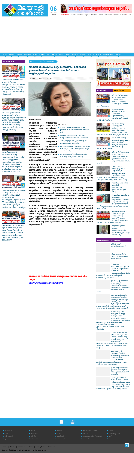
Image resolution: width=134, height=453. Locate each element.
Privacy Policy (40, 447)
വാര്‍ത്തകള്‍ (9, 431)
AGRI (35, 54)
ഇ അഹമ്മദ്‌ (113, 439)
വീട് (110, 436)
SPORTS (75, 54)
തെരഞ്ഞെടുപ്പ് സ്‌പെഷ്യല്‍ (92, 436)
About (12, 447)
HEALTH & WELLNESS (55, 54)
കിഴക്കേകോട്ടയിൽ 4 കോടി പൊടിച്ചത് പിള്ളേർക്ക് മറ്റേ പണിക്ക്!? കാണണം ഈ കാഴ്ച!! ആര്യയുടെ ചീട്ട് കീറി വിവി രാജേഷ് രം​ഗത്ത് (112, 217)
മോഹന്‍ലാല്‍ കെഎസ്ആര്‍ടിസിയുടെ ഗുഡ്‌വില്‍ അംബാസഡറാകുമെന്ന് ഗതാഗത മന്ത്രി (74, 130)
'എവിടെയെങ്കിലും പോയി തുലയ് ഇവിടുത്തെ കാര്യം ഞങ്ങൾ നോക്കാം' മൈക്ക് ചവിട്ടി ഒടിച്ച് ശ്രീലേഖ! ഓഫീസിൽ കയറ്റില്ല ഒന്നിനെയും (112, 129)
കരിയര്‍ (7, 434)
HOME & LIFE (108, 54)
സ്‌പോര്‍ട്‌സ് (35, 439)
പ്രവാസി (86, 439)
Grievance (51, 447)
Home (4, 447)
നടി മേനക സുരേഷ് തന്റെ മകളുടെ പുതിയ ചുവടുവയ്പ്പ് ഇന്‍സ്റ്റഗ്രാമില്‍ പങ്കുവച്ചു (73, 155)
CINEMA (67, 54)
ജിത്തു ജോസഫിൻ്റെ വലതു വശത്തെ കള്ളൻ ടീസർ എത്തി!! (119, 256)
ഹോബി (59, 431)
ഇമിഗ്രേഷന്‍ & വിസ (90, 431)
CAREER (19, 54)
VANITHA (42, 54)
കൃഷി (6, 439)
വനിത (33, 431)
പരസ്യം (85, 434)
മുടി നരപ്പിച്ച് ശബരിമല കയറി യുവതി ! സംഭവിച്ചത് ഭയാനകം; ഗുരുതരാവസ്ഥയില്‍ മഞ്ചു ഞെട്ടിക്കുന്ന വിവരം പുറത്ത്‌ (113, 158)
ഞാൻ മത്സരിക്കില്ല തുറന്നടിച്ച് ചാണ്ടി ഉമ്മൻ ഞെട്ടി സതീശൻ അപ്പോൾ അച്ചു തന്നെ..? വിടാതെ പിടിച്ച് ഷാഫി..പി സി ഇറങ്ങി (113, 143)
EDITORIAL (118, 54)
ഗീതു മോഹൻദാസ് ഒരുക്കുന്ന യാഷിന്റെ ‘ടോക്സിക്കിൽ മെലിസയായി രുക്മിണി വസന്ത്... (75, 136)
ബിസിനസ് (9, 436)
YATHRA (83, 54)
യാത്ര (59, 434)
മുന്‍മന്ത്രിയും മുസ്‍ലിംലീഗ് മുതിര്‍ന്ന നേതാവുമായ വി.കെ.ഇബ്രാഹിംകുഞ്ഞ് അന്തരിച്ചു (120, 371)
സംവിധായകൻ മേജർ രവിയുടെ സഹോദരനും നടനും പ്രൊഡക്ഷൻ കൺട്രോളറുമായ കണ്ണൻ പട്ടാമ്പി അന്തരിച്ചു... (75, 149)
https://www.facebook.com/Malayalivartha (45, 283)
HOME (5, 54)
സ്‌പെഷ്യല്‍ (61, 439)
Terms (31, 447)
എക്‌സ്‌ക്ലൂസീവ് (114, 434)
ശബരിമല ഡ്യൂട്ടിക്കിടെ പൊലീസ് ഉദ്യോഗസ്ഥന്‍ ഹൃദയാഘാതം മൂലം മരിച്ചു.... (120, 187)
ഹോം (32, 62)
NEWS (11, 54)
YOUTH (98, 54)
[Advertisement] (67, 35)
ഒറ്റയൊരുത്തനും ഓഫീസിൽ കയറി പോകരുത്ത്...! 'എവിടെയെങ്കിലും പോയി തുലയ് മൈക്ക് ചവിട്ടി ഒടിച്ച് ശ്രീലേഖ (112, 115)
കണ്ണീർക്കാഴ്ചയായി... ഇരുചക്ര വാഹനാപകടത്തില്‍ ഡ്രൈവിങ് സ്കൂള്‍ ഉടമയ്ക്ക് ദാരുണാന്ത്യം (121, 230)
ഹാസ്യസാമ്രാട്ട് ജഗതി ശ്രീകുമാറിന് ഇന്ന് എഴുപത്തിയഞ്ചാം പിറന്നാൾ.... (73, 142)
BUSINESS (27, 54)
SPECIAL (91, 54)
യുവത (111, 431)
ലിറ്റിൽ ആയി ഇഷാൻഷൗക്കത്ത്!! (118, 245)
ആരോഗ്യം (34, 434)
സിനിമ (40, 62)
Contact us (21, 447)
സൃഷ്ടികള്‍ (60, 436)
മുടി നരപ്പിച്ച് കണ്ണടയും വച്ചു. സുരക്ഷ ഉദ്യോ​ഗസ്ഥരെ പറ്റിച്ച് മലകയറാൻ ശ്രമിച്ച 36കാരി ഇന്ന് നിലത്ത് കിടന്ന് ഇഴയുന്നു (112, 100)
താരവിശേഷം (50, 62)
